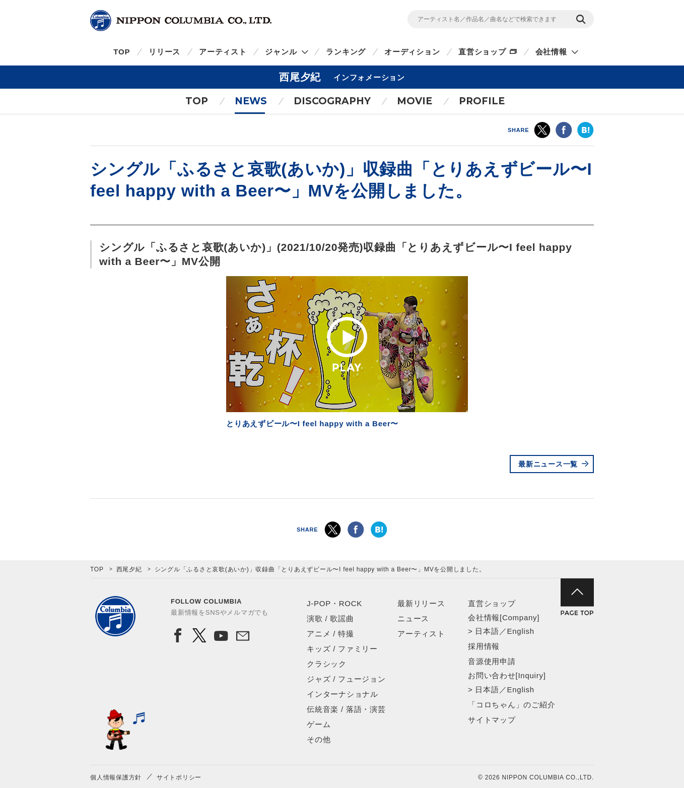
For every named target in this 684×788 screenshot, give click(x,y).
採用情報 (484, 646)
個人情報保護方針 (116, 777)
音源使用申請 (492, 661)
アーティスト (223, 51)
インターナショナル (342, 694)
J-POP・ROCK (334, 603)
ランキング (346, 51)
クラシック (327, 664)
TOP (121, 51)
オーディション (412, 51)
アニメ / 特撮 (330, 633)
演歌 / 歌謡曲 (330, 618)
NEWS (251, 101)
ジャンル (281, 51)
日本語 (487, 631)
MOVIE (414, 101)
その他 (318, 739)
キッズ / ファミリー (342, 648)
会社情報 (551, 51)
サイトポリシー (179, 777)
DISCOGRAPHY (332, 101)
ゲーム (318, 724)
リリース (164, 51)
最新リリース (421, 603)
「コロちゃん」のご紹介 (511, 704)
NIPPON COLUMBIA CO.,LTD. (180, 20)
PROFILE (482, 101)
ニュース (413, 618)
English (520, 631)
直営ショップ (482, 51)
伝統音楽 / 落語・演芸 (346, 709)
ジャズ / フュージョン (346, 679)
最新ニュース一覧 (548, 464)
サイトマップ (492, 719)
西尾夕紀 (129, 569)
